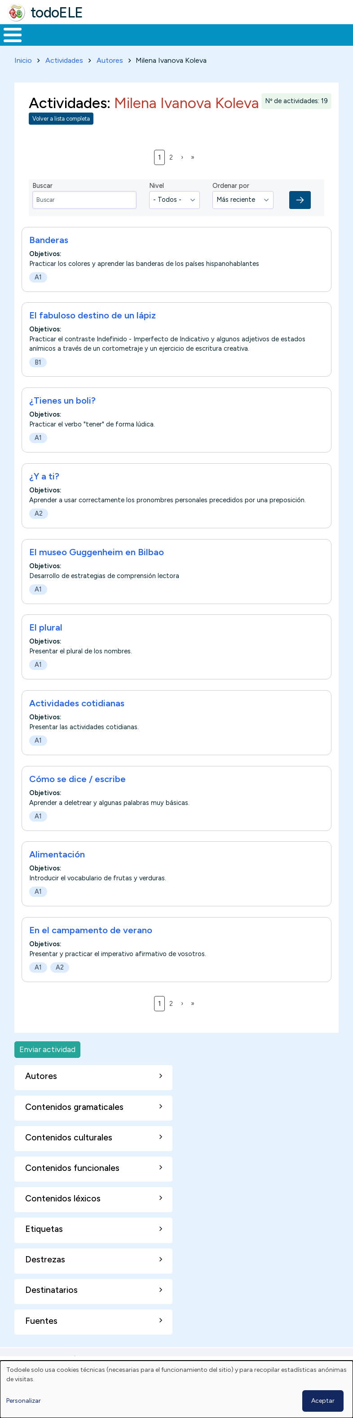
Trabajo (154, 43)
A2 (39, 530)
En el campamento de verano (90, 946)
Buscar (344, 34)
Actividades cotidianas (76, 719)
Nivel (156, 202)
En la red (196, 43)
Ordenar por (230, 202)
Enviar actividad (47, 1066)
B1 (38, 379)
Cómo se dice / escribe (77, 795)
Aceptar (323, 1401)
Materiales (43, 43)
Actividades (64, 77)
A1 (38, 294)
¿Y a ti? (44, 492)
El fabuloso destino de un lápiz (92, 331)
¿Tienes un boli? (62, 417)
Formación (101, 43)
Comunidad (303, 43)
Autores (110, 77)
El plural (45, 644)
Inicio (8, 43)
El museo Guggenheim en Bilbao (96, 568)
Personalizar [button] (23, 1401)
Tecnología (243, 43)
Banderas (48, 256)
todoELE (57, 12)
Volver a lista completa (61, 135)
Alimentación (57, 871)
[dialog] (176, 1389)
